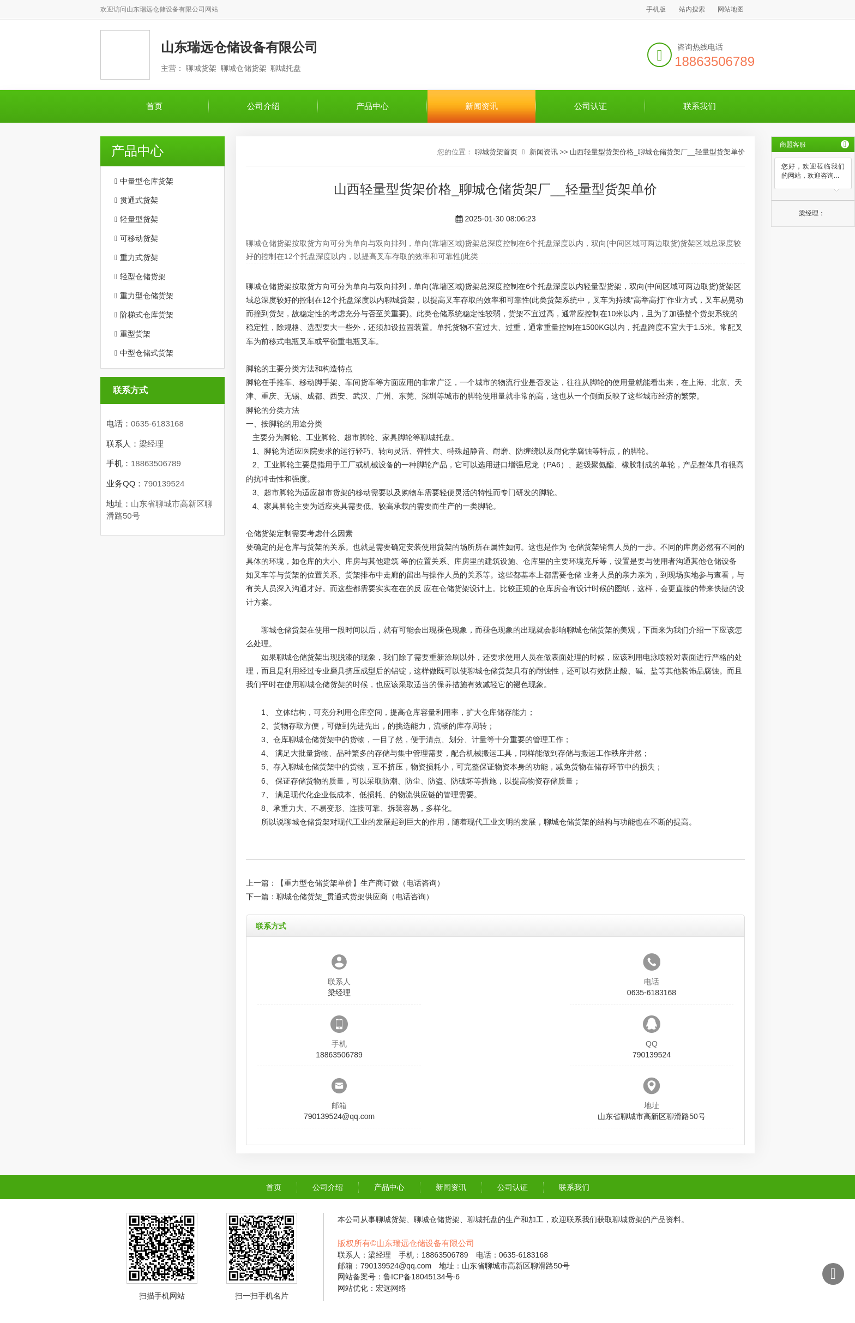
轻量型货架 (139, 219)
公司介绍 (263, 106)
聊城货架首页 (496, 152)
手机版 (656, 9)
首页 (154, 106)
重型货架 (135, 333)
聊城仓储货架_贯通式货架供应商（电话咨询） (354, 896)
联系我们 (699, 106)
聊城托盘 (435, 437)
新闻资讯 (481, 106)
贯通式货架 (139, 200)
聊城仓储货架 (269, 286)
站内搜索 (692, 9)
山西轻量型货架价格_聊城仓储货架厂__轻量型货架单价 (657, 152)
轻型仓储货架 (143, 276)
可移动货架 (139, 238)
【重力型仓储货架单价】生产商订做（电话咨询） (360, 883)
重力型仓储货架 (146, 295)
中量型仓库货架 (146, 181)
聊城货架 (399, 300)
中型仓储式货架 (146, 352)
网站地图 (731, 9)
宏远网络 (391, 1288)
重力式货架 (139, 257)
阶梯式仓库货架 (146, 314)
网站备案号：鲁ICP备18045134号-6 (399, 1276)
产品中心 (372, 106)
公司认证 (590, 106)
